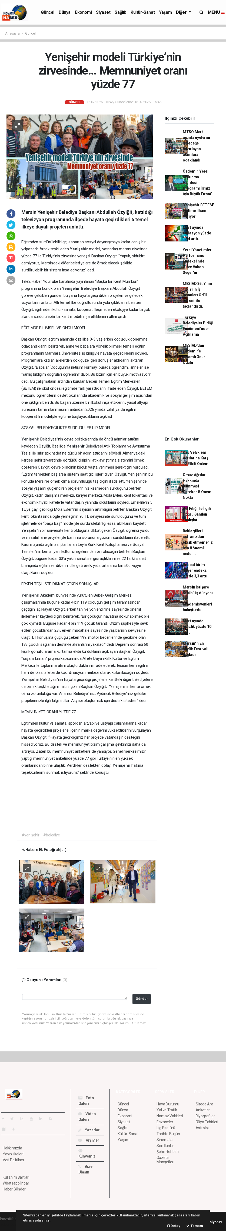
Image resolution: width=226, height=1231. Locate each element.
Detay (173, 1226)
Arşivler (88, 1140)
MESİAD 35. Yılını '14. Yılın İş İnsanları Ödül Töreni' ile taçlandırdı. (197, 294)
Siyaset (103, 12)
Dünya (65, 12)
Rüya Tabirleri (207, 1122)
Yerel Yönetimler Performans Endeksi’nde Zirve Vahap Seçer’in (197, 261)
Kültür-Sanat (143, 12)
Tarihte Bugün (168, 1134)
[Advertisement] (192, 403)
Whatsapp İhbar (16, 1183)
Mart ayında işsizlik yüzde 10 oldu (197, 626)
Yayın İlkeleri (13, 1154)
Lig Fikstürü (166, 1128)
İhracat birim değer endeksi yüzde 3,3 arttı (195, 570)
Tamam (194, 1226)
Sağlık (120, 12)
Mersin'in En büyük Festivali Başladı (195, 649)
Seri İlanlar (165, 1145)
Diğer (182, 12)
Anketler (203, 1110)
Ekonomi (83, 12)
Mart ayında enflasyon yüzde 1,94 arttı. (197, 233)
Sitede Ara (204, 1104)
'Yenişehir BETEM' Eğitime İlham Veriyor (198, 210)
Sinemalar (165, 1140)
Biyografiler (205, 1116)
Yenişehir (79, 249)
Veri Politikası (14, 1160)
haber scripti (10, 1224)
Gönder (142, 999)
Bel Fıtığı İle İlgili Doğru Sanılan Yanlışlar (197, 514)
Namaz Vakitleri (170, 1116)
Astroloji (202, 1128)
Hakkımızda (12, 1148)
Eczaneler (165, 1122)
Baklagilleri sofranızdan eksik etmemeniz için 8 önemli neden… (198, 542)
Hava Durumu (168, 1104)
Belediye (89, 288)
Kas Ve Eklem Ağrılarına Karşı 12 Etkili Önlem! (196, 458)
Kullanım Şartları (16, 1177)
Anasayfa (12, 33)
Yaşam (165, 12)
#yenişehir (30, 835)
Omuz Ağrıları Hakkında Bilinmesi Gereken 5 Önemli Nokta (198, 486)
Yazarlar (89, 1130)
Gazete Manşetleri (165, 1159)
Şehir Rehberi (168, 1151)
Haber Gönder (14, 1189)
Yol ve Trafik (167, 1110)
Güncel (47, 12)
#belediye (51, 835)
